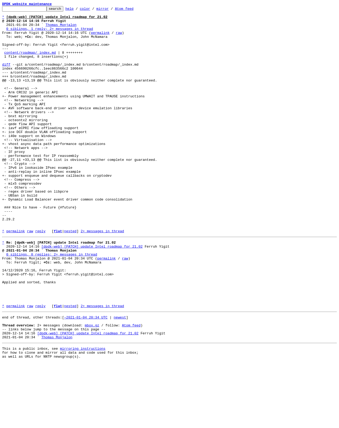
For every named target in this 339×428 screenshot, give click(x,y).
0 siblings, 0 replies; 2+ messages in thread (51, 302)
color (93, 10)
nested (70, 276)
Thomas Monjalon (61, 28)
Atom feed (132, 10)
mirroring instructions (82, 412)
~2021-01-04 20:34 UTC (86, 376)
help (78, 10)
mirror (111, 10)
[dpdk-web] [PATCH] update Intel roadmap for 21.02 (91, 293)
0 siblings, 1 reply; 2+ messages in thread (49, 33)
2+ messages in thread (102, 276)
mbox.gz (92, 386)
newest (120, 376)
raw (119, 38)
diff (6, 76)
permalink (100, 38)
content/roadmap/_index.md (30, 62)
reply (40, 276)
